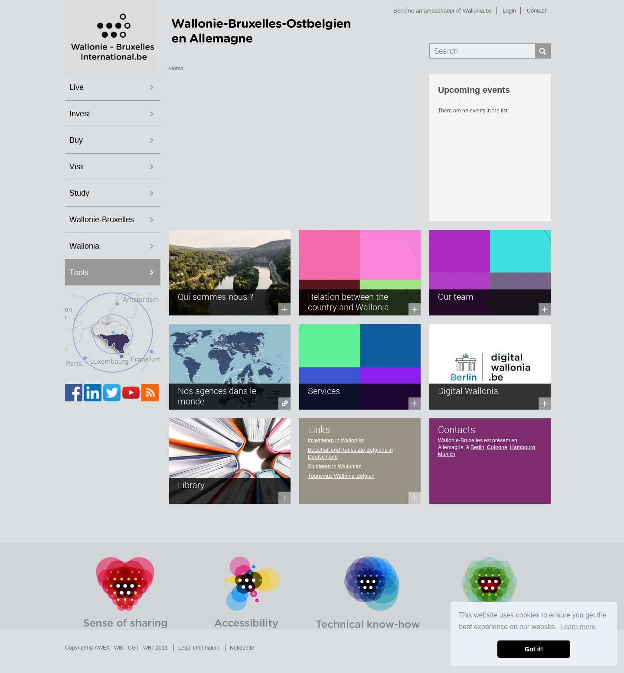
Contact (536, 10)
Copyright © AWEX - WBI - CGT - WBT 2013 (116, 647)
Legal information (198, 647)
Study (79, 193)
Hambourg (522, 447)
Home (176, 68)
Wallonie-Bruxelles (101, 219)
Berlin (477, 447)
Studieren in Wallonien (335, 466)
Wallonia (84, 246)
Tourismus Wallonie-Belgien (341, 476)
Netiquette (242, 647)
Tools (78, 272)
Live (76, 87)
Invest (79, 113)
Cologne (497, 447)
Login (509, 10)
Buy (76, 140)
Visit (76, 166)
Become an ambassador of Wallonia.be (442, 10)
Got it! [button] (534, 649)
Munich (446, 454)
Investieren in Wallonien (336, 440)
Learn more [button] (578, 626)
